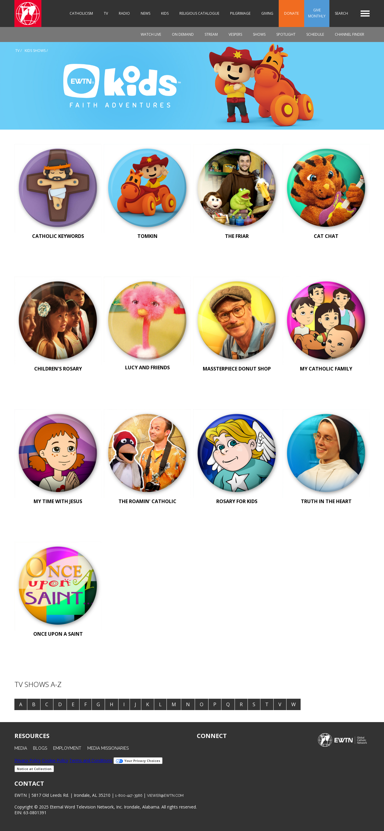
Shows (259, 34)
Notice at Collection (34, 768)
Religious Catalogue (199, 13)
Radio (124, 13)
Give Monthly (317, 13)
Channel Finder (349, 34)
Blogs (40, 748)
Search (341, 13)
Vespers (235, 34)
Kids (165, 13)
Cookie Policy (55, 760)
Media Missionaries (108, 748)
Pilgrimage (240, 13)
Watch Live (151, 34)
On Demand (183, 34)
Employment (67, 748)
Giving (267, 13)
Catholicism (81, 13)
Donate (291, 13)
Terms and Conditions (90, 760)
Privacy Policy (27, 760)
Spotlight (286, 34)
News (145, 13)
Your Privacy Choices (138, 760)
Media (20, 748)
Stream (211, 34)
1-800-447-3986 (128, 795)
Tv (17, 50)
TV (106, 13)
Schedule (315, 34)
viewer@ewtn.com (165, 795)
